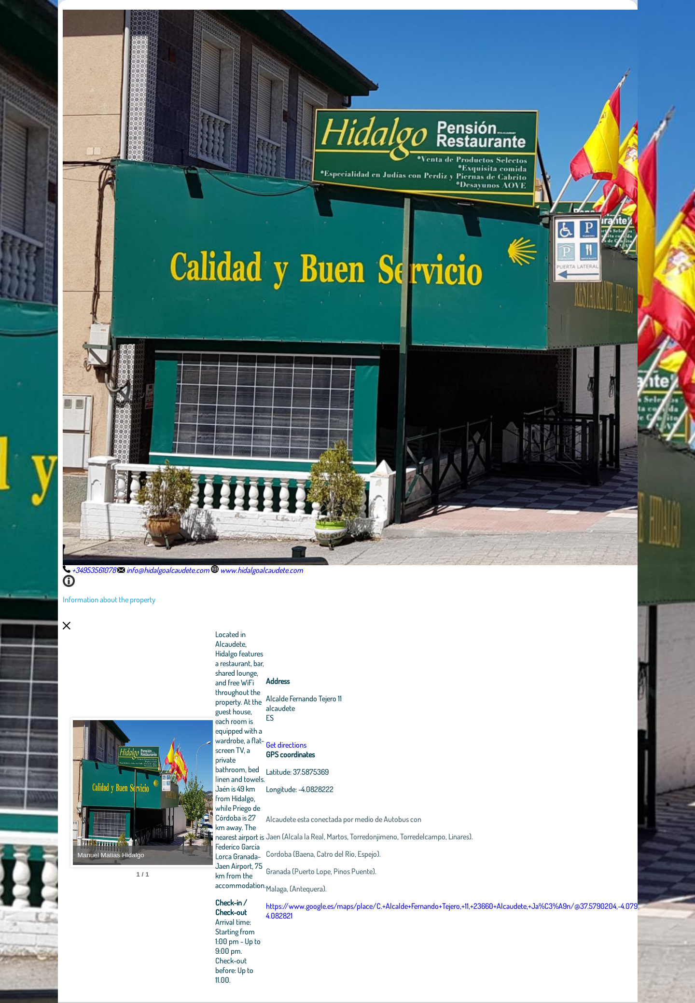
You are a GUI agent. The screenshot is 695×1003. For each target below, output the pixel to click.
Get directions (339, 745)
